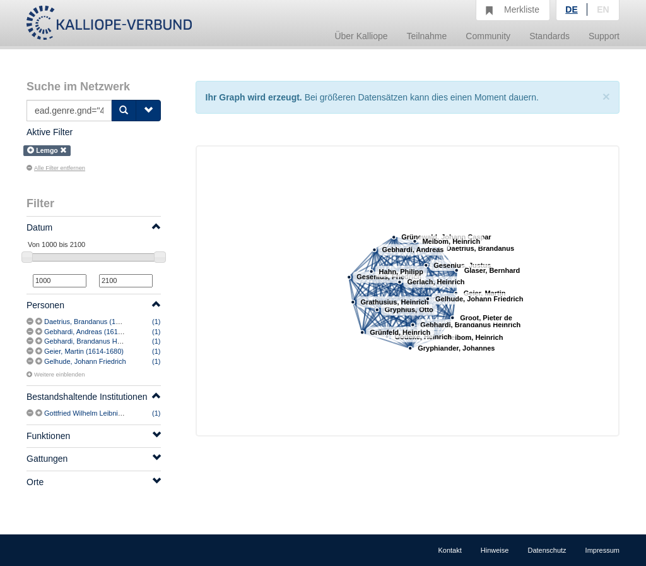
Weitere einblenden (55, 374)
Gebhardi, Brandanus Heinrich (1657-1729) (110, 341)
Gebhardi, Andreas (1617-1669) (93, 331)
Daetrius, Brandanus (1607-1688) (95, 321)
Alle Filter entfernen (55, 168)
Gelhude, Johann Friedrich (85, 361)
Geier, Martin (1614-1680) (84, 351)
